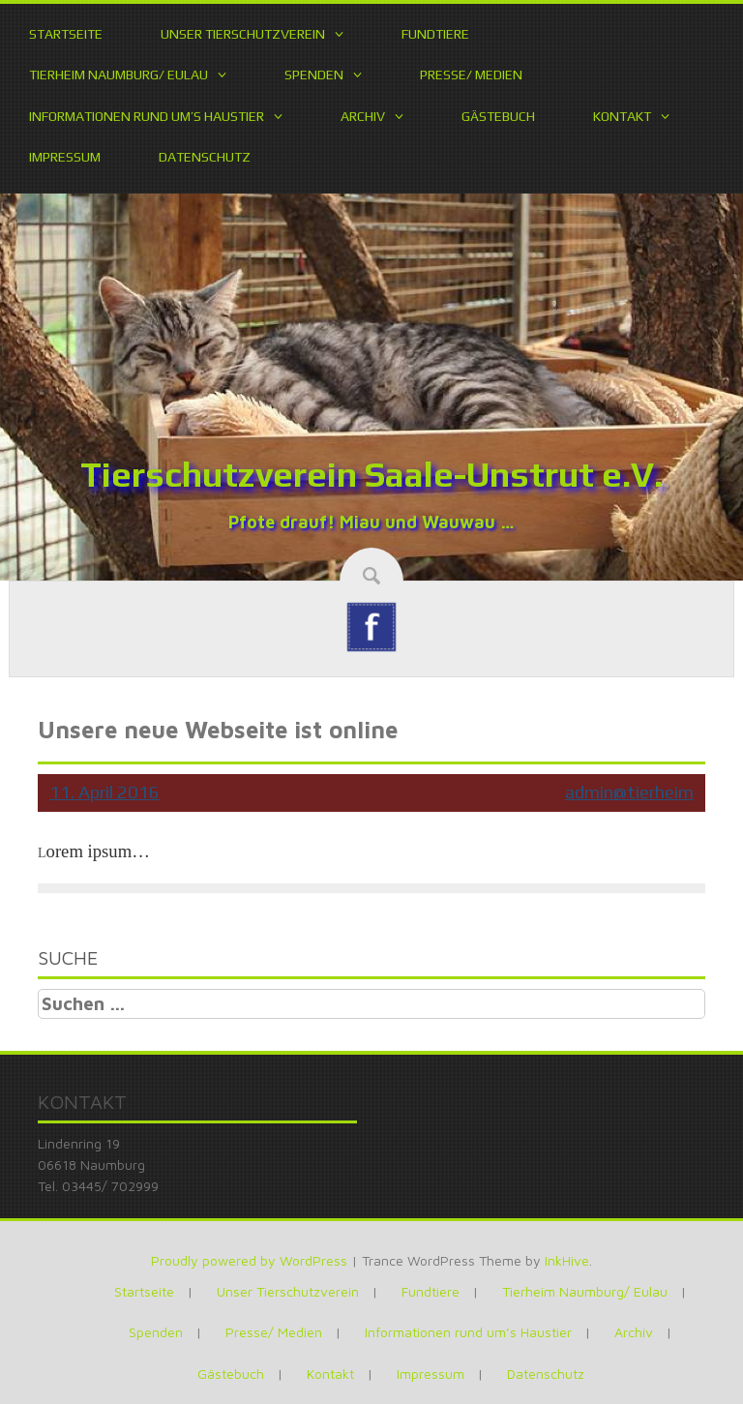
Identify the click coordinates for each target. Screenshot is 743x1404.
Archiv (363, 116)
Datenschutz (205, 156)
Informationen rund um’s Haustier (146, 116)
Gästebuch (498, 116)
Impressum (65, 156)
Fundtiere (435, 34)
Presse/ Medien (471, 74)
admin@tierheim (629, 792)
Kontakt (622, 116)
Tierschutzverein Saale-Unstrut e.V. (371, 474)
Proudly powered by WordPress (249, 1260)
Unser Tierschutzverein (243, 34)
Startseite (66, 34)
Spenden (313, 74)
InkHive (567, 1260)
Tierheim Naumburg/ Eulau (118, 74)
